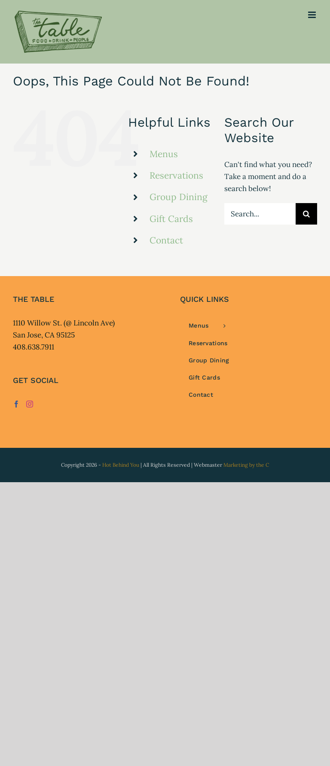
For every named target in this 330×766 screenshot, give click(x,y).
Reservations (176, 175)
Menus (164, 154)
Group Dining (179, 197)
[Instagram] (29, 404)
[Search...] (260, 214)
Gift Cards (171, 219)
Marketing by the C (246, 465)
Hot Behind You (120, 465)
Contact (166, 240)
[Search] (306, 214)
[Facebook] (16, 404)
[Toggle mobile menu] (312, 14)
